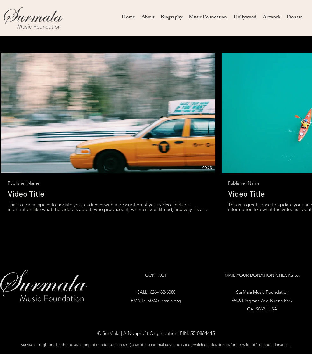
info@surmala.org (163, 300)
